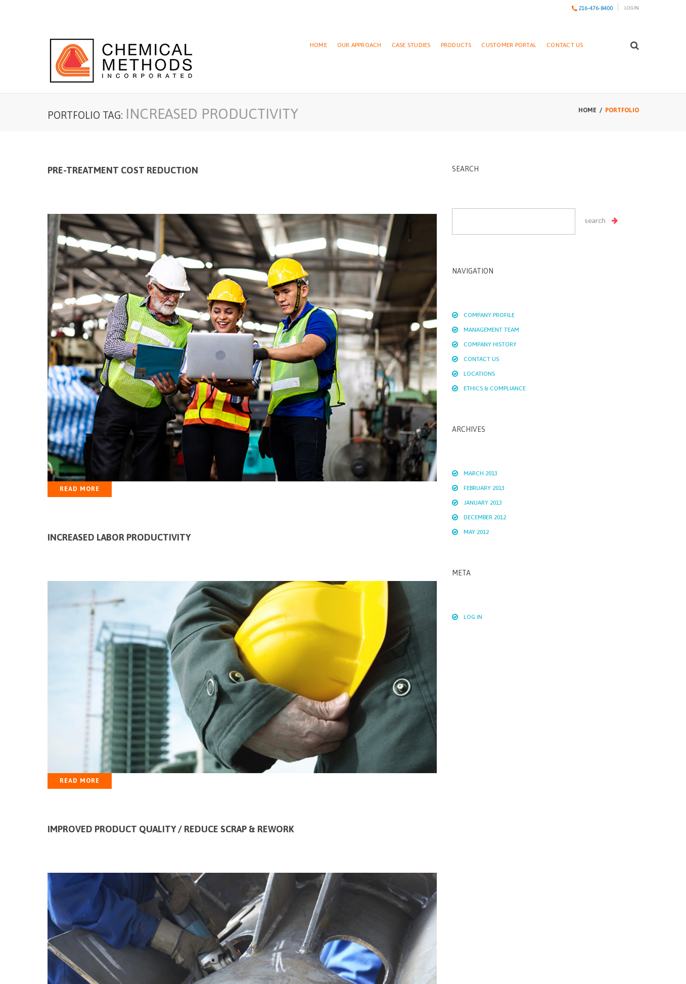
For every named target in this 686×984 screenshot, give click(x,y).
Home (318, 45)
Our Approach (359, 45)
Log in (473, 616)
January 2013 (483, 502)
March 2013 (480, 473)
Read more (80, 489)
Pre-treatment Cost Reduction (123, 170)
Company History (490, 344)
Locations (479, 373)
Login (631, 8)
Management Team (491, 329)
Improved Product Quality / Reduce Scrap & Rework (171, 829)
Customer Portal (508, 45)
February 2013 (484, 487)
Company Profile (489, 315)
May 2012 (476, 531)
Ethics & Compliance (495, 388)
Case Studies (411, 45)
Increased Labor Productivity (119, 537)
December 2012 (485, 517)
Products (456, 45)
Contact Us (564, 45)
